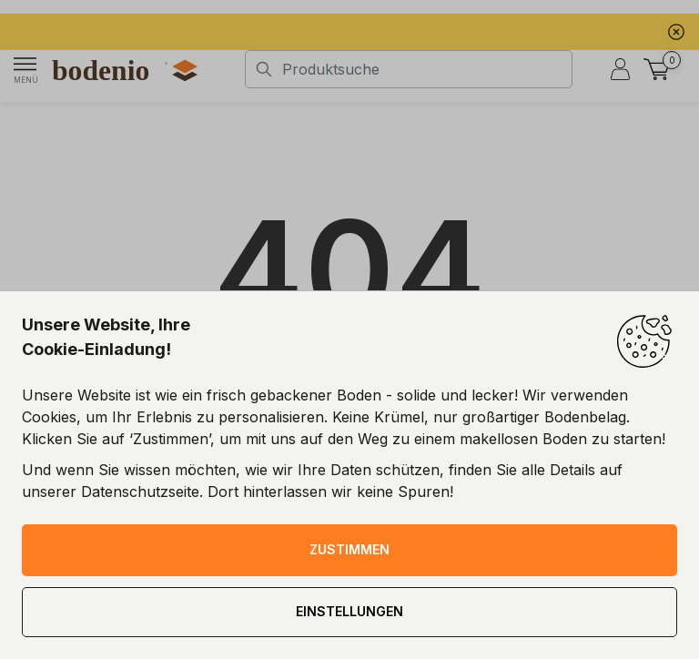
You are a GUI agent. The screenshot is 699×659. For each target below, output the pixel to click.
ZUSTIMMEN (349, 549)
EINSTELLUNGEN (349, 611)
